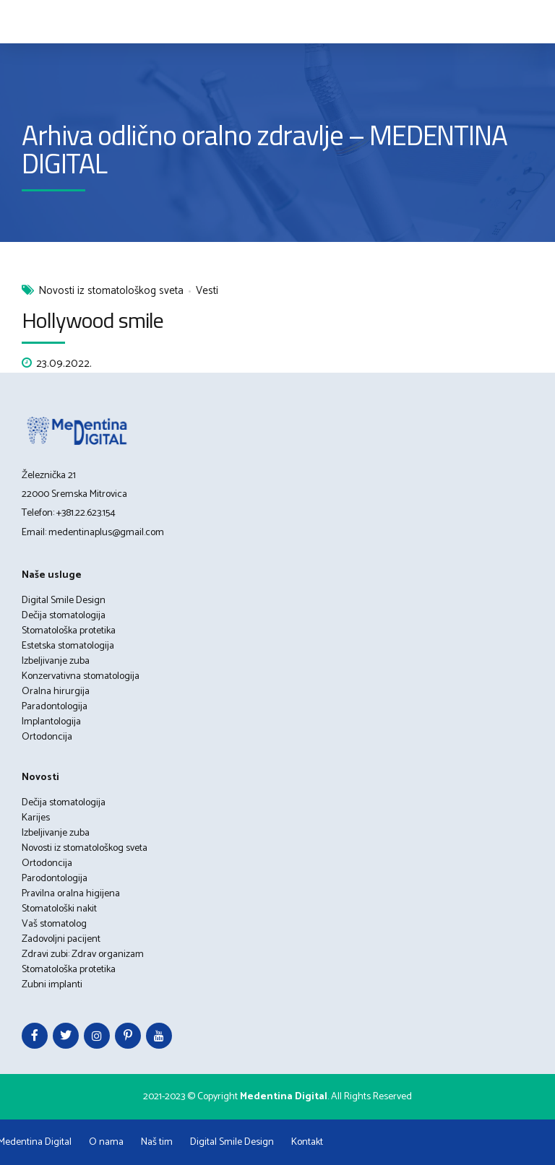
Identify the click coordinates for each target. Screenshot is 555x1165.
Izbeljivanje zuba (56, 661)
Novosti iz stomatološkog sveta (111, 291)
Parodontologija (54, 878)
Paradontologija (54, 706)
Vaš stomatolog (54, 924)
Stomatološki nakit (59, 909)
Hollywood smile (93, 320)
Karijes (36, 818)
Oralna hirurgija (56, 691)
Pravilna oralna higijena (71, 893)
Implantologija (51, 722)
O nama (106, 1142)
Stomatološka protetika (69, 631)
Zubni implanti (52, 984)
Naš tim (157, 1142)
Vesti (207, 291)
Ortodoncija (47, 737)
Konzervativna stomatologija (80, 676)
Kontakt (307, 1142)
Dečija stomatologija (64, 615)
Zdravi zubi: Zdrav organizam (83, 954)
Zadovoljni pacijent (61, 939)
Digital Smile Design (64, 600)
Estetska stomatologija (68, 646)
